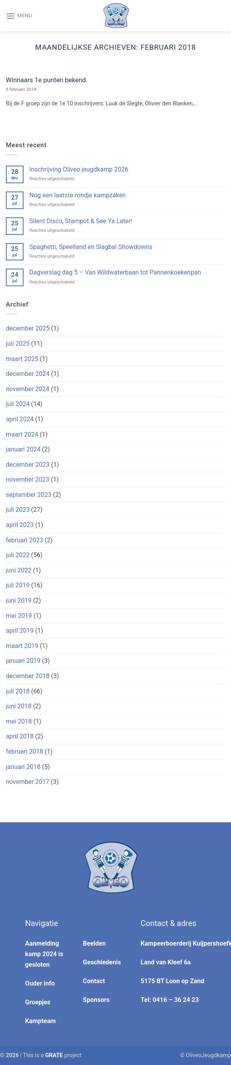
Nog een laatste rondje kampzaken (77, 195)
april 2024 (20, 419)
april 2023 (20, 525)
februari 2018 (24, 751)
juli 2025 (17, 343)
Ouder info (40, 983)
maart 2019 (22, 646)
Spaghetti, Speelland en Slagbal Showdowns (90, 247)
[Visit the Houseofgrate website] (54, 1055)
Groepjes (37, 1002)
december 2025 (27, 328)
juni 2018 (18, 706)
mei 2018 (19, 721)
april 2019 (20, 630)
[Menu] (19, 15)
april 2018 (20, 736)
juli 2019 (17, 585)
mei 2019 (19, 615)
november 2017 (27, 781)
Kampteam (40, 1021)
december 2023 (27, 464)
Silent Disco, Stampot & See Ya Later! (81, 221)
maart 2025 (22, 359)
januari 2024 (23, 449)
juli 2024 (17, 404)
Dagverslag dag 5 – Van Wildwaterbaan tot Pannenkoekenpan (115, 272)
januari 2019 (23, 660)
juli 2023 (17, 509)
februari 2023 (24, 540)
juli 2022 (17, 555)
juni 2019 (18, 600)
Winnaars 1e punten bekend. (46, 80)
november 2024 (27, 389)
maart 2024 (22, 434)
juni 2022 (18, 570)
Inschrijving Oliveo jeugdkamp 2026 (78, 169)
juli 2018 (17, 691)
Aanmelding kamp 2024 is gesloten (44, 954)
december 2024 (27, 373)
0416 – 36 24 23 (176, 1000)
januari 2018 (23, 767)
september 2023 (28, 494)
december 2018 (27, 676)
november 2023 (27, 479)
